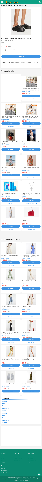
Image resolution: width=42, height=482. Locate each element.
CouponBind (27, 478)
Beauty (4, 410)
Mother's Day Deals (18, 458)
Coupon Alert (31, 456)
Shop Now (21, 56)
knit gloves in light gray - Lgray (8, 383)
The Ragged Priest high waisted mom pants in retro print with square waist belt (10, 359)
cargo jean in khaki (6, 280)
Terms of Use (4, 472)
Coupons (3, 462)
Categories (3, 456)
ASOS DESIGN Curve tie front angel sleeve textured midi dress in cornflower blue (30, 257)
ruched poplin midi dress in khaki (30, 383)
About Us (3, 468)
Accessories (5, 408)
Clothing (4, 401)
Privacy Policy (4, 470)
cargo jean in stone (26, 306)
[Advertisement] (10, 88)
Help (29, 462)
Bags (3, 403)
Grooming (4, 422)
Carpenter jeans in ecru (27, 332)
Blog (2, 460)
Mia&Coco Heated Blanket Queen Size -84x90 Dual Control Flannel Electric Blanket (31, 90)
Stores (2, 458)
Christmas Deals (18, 456)
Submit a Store (31, 458)
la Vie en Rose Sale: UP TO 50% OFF (30, 167)
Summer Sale (17, 460)
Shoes (4, 406)
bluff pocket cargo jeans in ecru (29, 280)
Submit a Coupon (32, 460)
